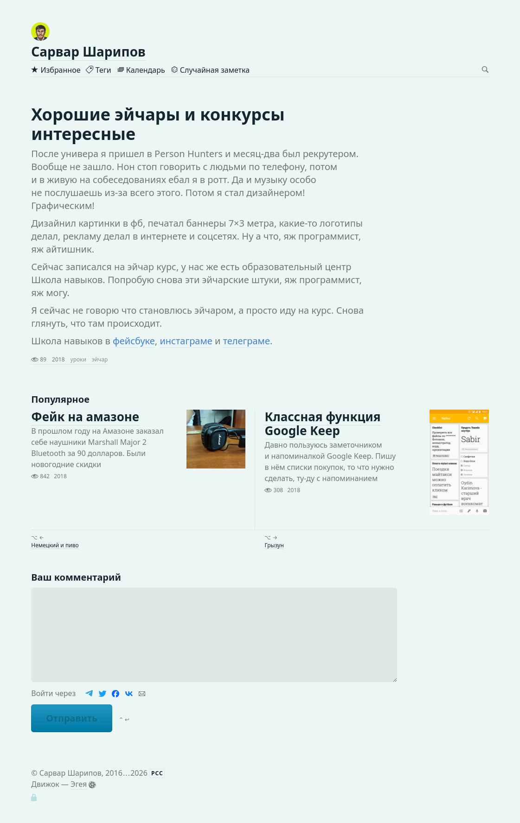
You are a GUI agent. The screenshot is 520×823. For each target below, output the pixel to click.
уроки (78, 359)
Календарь (141, 70)
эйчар (100, 359)
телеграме (246, 341)
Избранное (55, 70)
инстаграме (186, 341)
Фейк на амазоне (85, 416)
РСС (157, 773)
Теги (98, 70)
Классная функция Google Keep (322, 423)
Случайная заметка (210, 70)
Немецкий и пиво (54, 545)
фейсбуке (134, 341)
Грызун (273, 545)
